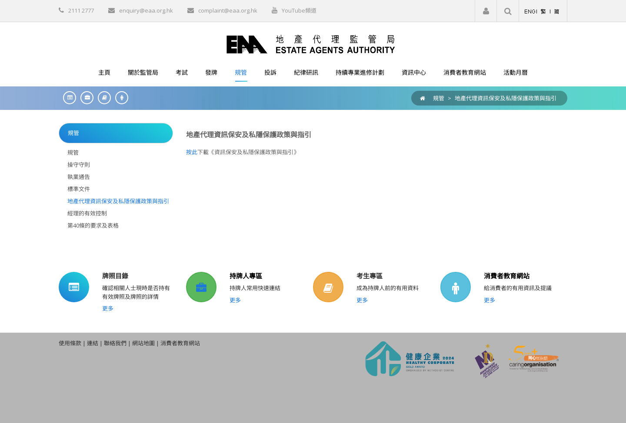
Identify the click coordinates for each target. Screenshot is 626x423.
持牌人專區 (246, 275)
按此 (191, 152)
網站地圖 (143, 343)
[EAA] (313, 44)
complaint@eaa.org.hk (227, 10)
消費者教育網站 (506, 275)
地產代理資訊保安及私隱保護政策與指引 (505, 98)
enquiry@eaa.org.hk (146, 10)
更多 (107, 308)
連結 (92, 343)
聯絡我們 (115, 343)
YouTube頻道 (299, 10)
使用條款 (70, 343)
